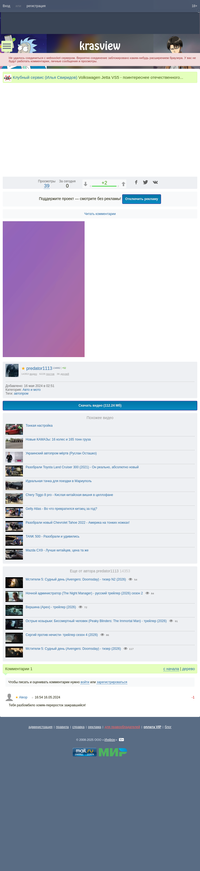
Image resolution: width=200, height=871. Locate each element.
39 (46, 277)
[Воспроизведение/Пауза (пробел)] (7, 263)
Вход (6, 6)
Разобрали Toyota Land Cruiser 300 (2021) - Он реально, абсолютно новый (82, 558)
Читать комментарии (100, 305)
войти (84, 773)
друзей (65, 465)
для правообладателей (122, 818)
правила (62, 818)
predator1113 (36, 459)
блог (168, 818)
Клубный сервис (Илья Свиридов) (45, 77)
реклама (94, 818)
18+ (194, 6)
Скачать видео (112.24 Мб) (100, 497)
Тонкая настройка (39, 517)
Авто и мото (32, 481)
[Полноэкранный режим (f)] (192, 263)
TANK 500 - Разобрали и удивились (52, 628)
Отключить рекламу (141, 290)
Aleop (21, 789)
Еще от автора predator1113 (100, 662)
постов (50, 465)
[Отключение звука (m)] (167, 263)
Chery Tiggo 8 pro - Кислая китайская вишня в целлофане (69, 586)
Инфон (110, 831)
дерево (188, 760)
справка (78, 818)
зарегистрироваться (112, 773)
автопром (21, 485)
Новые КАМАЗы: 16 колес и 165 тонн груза (58, 531)
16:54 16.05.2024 (47, 789)
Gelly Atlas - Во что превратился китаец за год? (61, 600)
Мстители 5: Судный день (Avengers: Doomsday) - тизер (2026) (73, 740)
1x (158, 263)
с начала (171, 760)
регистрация (36, 6)
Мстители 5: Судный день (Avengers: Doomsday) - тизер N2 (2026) (76, 671)
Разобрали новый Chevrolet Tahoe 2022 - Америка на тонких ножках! (78, 614)
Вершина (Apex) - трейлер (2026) (51, 698)
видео (33, 465)
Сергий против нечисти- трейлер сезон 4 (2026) (62, 726)
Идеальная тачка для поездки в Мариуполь (59, 572)
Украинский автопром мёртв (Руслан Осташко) (61, 545)
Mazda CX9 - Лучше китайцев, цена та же (57, 642)
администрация (41, 818)
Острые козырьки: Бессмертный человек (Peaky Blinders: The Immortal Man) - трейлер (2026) (96, 712)
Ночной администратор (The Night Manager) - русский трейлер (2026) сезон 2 (84, 684)
